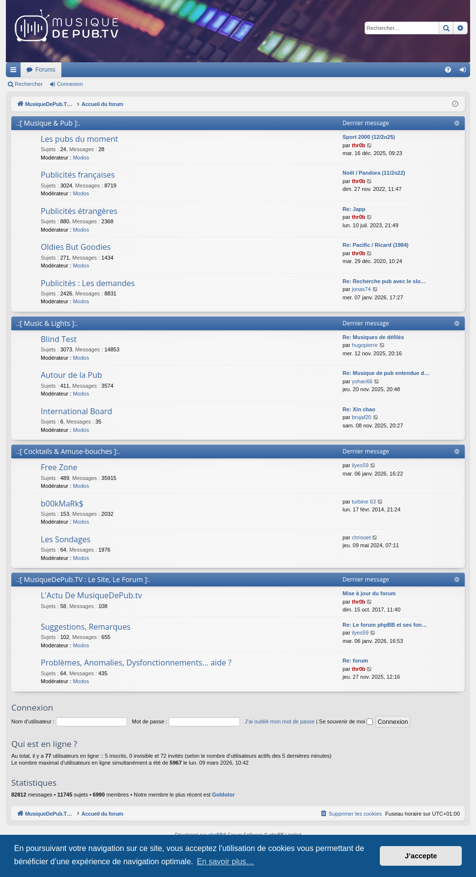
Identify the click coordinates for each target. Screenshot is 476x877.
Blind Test (59, 339)
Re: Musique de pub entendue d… (386, 373)
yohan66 (362, 381)
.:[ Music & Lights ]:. (47, 323)
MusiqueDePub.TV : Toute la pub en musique (85, 69)
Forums (175, 69)
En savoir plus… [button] (225, 861)
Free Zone (59, 467)
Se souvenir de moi (346, 721)
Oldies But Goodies (75, 246)
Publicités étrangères (79, 211)
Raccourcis (15, 71)
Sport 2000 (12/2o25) (369, 137)
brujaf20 (361, 417)
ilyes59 (360, 465)
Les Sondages (65, 539)
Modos (81, 157)
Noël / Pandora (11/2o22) (374, 173)
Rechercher (29, 84)
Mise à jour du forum (369, 593)
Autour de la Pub (71, 375)
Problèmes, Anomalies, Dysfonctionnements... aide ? (136, 662)
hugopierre (365, 345)
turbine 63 (364, 502)
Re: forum (355, 661)
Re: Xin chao (359, 409)
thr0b (359, 145)
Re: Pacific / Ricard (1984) (376, 245)
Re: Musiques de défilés (373, 337)
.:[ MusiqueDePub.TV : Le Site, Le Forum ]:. (83, 579)
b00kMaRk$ (62, 503)
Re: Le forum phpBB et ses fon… (385, 625)
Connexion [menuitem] (465, 71)
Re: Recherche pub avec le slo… (384, 281)
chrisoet (361, 537)
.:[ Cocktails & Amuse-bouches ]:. (68, 451)
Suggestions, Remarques (86, 626)
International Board (76, 411)
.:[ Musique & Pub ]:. (48, 123)
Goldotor (223, 794)
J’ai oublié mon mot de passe (280, 721)
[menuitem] (448, 69)
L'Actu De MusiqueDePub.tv (91, 595)
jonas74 (361, 289)
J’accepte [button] (421, 856)
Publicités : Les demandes (88, 283)
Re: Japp (354, 209)
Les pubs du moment (79, 138)
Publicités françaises (78, 174)
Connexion (70, 84)
